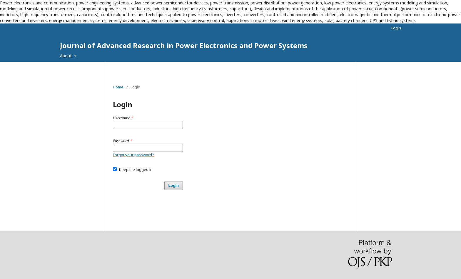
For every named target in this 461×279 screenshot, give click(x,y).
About (66, 55)
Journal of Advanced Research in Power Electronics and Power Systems (184, 45)
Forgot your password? (133, 154)
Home (118, 87)
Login (396, 28)
